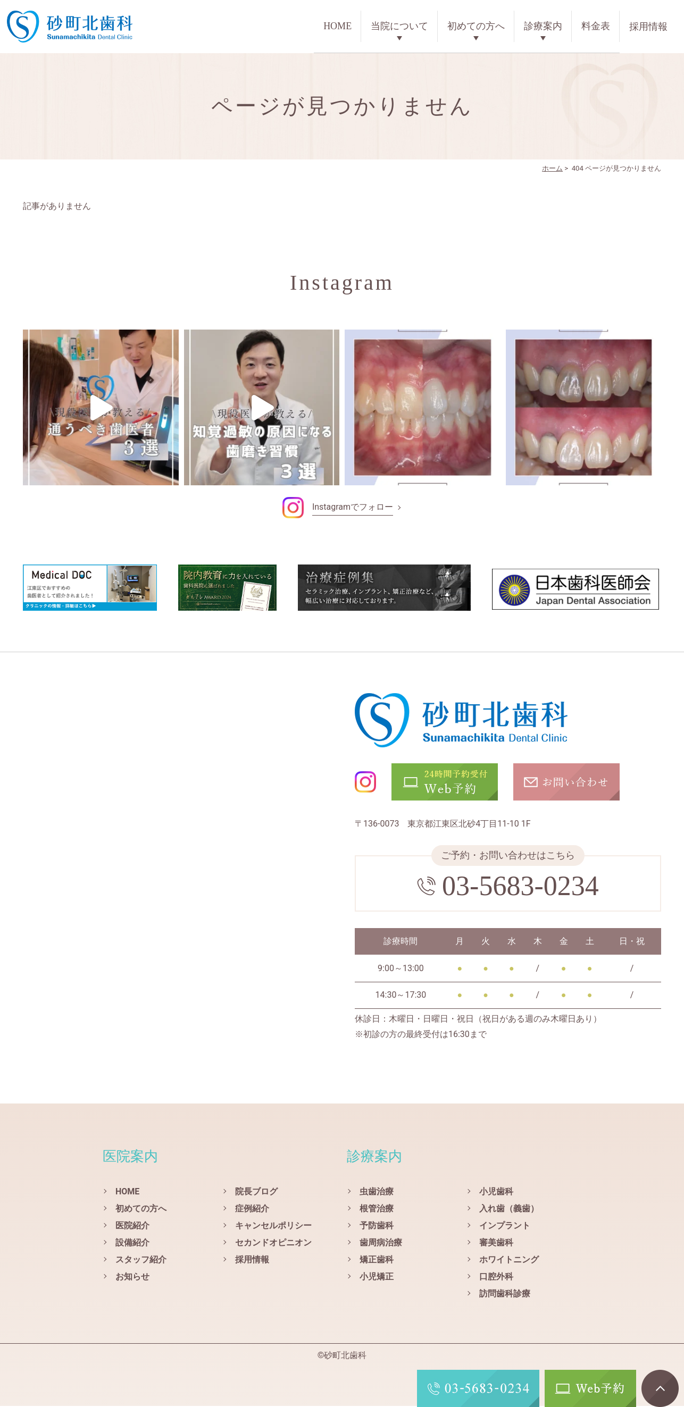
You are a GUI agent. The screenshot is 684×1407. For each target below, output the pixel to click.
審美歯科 (496, 1244)
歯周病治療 (381, 1244)
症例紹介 (252, 1209)
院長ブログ (256, 1192)
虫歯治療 (377, 1192)
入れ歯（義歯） (509, 1209)
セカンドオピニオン (273, 1244)
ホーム (552, 169)
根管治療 (377, 1209)
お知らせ (132, 1278)
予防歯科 (377, 1226)
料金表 (595, 26)
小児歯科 (496, 1192)
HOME (337, 26)
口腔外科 (496, 1278)
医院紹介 (132, 1226)
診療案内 (543, 26)
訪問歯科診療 (504, 1295)
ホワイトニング (509, 1261)
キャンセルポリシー (273, 1226)
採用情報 (648, 26)
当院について (399, 26)
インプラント (504, 1226)
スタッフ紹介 (140, 1261)
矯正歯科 (377, 1261)
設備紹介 (132, 1244)
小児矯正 (377, 1278)
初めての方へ (476, 26)
